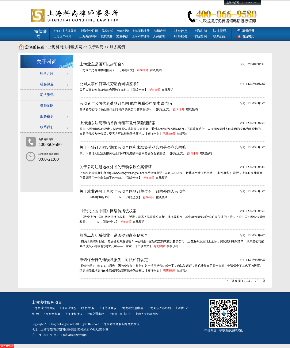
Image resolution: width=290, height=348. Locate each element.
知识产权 (160, 30)
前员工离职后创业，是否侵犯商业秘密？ (114, 235)
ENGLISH (251, 2)
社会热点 (181, 31)
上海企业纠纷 (68, 308)
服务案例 (117, 47)
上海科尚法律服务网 (65, 47)
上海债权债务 (74, 314)
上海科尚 (200, 31)
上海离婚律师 (88, 36)
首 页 (237, 281)
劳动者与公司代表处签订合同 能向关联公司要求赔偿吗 (126, 103)
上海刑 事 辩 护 (119, 314)
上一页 (229, 281)
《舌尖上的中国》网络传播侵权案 (108, 211)
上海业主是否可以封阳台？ (102, 64)
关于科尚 (96, 47)
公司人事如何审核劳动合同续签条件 (110, 84)
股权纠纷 (107, 30)
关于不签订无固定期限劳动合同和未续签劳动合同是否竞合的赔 (133, 147)
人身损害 (159, 36)
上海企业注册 (89, 30)
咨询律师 (142, 70)
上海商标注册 (141, 30)
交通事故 (122, 36)
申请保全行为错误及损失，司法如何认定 (114, 260)
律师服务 (181, 36)
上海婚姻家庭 (52, 314)
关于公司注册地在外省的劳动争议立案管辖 (116, 167)
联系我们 (219, 36)
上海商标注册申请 (131, 308)
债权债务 (107, 36)
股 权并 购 (88, 308)
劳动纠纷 (123, 30)
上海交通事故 (95, 314)
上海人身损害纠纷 (147, 314)
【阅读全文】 (127, 70)
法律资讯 (219, 31)
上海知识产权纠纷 (159, 308)
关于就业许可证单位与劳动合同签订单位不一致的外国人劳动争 (133, 191)
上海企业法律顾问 (64, 30)
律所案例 (200, 36)
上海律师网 (232, 2)
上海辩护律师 (141, 36)
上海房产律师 (62, 36)
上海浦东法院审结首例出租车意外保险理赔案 (118, 123)
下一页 (260, 281)
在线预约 (156, 70)
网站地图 (81, 335)
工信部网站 (67, 335)
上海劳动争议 (108, 308)
